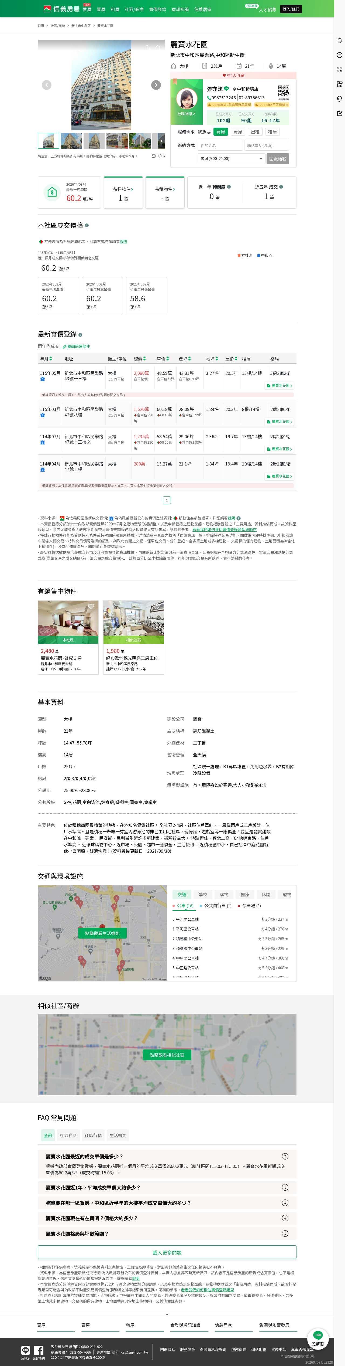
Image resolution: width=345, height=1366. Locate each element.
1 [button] (167, 500)
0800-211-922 (92, 1346)
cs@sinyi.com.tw (134, 1352)
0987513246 (224, 97)
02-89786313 (252, 97)
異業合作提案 (302, 1349)
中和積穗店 (247, 89)
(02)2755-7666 (79, 1352)
